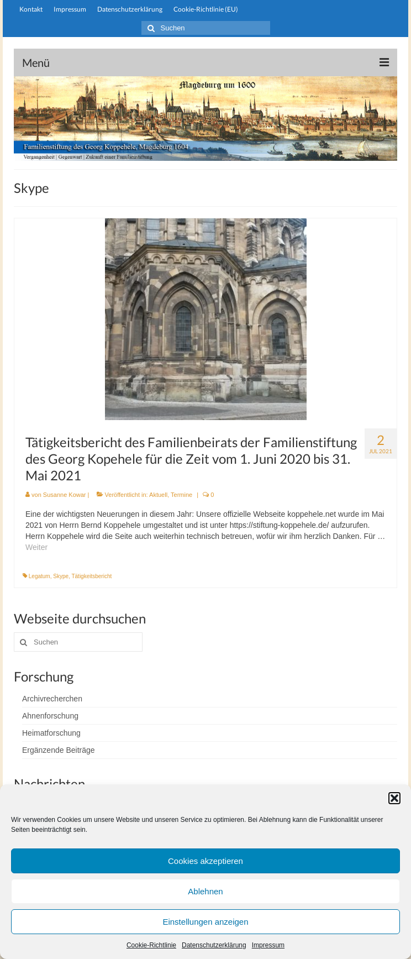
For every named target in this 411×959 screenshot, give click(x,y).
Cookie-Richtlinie (151, 945)
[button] (394, 798)
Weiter (36, 547)
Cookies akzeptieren (205, 861)
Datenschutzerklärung (214, 945)
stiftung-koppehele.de (206, 43)
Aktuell (158, 494)
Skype (60, 576)
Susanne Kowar (64, 494)
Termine (181, 494)
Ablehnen (205, 891)
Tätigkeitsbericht (91, 576)
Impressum (268, 945)
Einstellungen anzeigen (205, 921)
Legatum (39, 576)
